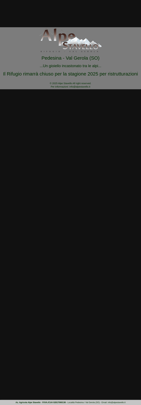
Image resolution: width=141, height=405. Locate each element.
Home (115, 30)
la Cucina (91, 10)
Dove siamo (106, 10)
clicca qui (124, 397)
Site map (16, 383)
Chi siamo (74, 10)
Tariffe (121, 10)
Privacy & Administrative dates (27, 388)
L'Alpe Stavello (55, 10)
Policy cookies (20, 393)
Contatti (134, 10)
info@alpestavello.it (131, 2)
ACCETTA (125, 401)
